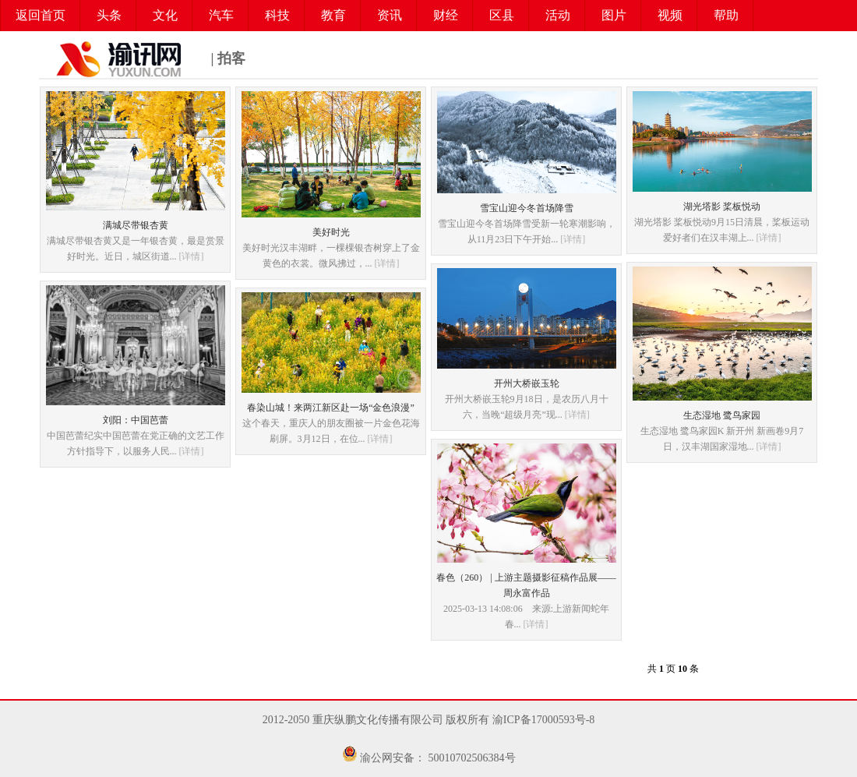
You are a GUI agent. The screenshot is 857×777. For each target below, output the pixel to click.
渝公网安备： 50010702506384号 (438, 758)
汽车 (221, 15)
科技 (277, 15)
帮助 (726, 15)
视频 (670, 15)
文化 (165, 15)
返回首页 (40, 15)
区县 (501, 15)
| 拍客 (142, 59)
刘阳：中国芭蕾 (135, 420)
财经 (445, 15)
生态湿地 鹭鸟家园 (721, 415)
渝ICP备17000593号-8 (543, 720)
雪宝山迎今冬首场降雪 (526, 208)
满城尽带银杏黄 (135, 225)
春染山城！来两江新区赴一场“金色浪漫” (330, 407)
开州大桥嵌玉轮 (526, 383)
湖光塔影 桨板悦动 (721, 206)
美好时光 (331, 232)
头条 (109, 15)
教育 (333, 15)
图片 (613, 15)
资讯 (389, 15)
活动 (557, 15)
